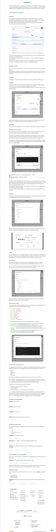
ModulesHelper (24, 308)
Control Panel (23, 520)
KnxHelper (21, 317)
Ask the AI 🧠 (41, 509)
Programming (2, 44)
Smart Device (23, 521)
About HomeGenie (40, 519)
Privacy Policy (39, 520)
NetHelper (21, 311)
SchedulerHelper (25, 318)
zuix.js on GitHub (40, 525)
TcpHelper (21, 314)
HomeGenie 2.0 (24, 522)
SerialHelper (23, 313)
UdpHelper (22, 315)
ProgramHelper (24, 309)
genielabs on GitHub (40, 524)
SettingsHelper (24, 310)
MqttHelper (22, 316)
